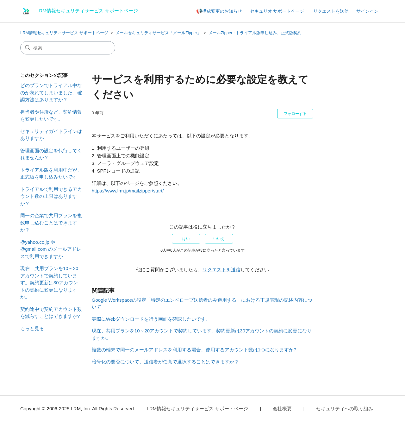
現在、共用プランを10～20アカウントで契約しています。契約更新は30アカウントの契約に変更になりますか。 (49, 282)
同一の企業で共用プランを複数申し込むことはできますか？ (51, 222)
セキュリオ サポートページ (277, 11)
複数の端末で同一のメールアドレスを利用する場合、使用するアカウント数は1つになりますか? (194, 349)
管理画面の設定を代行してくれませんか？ (51, 154)
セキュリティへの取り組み (344, 408)
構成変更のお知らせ (222, 11)
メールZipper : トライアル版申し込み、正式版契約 (255, 32)
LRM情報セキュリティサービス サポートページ (64, 32)
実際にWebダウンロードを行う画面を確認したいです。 (151, 319)
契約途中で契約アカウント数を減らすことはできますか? (51, 312)
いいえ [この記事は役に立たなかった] (219, 238)
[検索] (68, 47)
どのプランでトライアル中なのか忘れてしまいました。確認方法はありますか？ (51, 92)
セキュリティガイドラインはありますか (51, 135)
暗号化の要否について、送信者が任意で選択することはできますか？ (165, 361)
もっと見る (32, 328)
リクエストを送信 (331, 11)
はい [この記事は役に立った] (186, 238)
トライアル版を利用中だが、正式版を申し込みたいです (51, 173)
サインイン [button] (367, 11)
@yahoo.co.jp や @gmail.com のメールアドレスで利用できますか (50, 249)
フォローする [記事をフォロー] (295, 113)
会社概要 (282, 408)
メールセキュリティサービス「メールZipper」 (158, 32)
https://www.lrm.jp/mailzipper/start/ (128, 190)
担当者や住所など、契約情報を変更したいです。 (51, 115)
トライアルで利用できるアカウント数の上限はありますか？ (51, 196)
